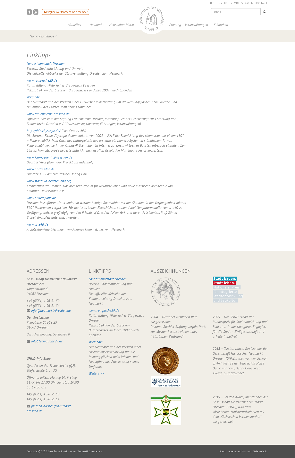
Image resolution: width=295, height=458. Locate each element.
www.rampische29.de (42, 80)
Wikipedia (33, 97)
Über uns (216, 3)
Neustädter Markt (121, 25)
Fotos (228, 3)
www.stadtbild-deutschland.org (49, 181)
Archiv (249, 3)
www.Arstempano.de (41, 198)
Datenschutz (260, 451)
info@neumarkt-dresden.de (51, 310)
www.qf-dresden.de (40, 169)
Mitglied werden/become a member (65, 12)
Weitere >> (96, 373)
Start (222, 451)
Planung (175, 25)
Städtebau (221, 25)
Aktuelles (74, 25)
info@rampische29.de (47, 341)
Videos (238, 3)
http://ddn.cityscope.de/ (43, 130)
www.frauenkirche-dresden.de (48, 114)
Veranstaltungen (196, 25)
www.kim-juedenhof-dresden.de (49, 157)
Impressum (233, 451)
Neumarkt (96, 25)
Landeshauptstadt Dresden (46, 63)
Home (34, 36)
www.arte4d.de (37, 224)
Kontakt (261, 3)
